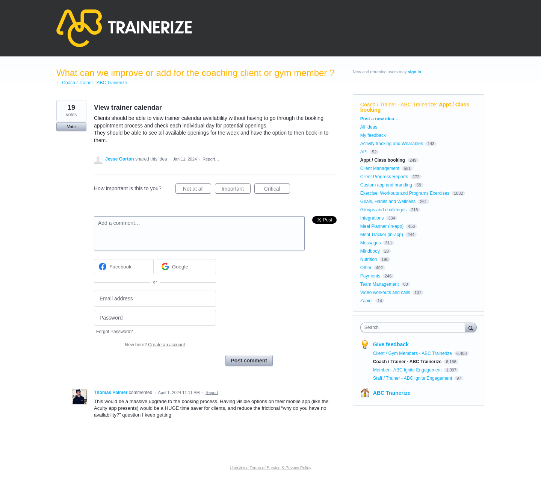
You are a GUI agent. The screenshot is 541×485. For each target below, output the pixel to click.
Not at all (197, 190)
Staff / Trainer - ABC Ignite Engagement (413, 378)
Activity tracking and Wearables (391, 143)
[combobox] (414, 327)
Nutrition (368, 259)
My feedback (373, 135)
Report (212, 392)
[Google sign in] (186, 266)
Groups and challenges (383, 209)
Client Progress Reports (384, 176)
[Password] (155, 318)
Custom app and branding (386, 185)
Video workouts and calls (385, 292)
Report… (210, 159)
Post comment (249, 361)
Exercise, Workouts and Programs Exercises (404, 193)
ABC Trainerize (392, 393)
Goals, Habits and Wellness (388, 201)
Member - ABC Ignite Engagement (408, 370)
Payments (370, 276)
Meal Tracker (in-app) (381, 234)
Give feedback (391, 344)
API (363, 152)
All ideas (368, 127)
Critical (277, 190)
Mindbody (370, 251)
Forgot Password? (114, 331)
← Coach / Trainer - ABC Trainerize (91, 82)
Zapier (366, 300)
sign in (414, 72)
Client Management (379, 168)
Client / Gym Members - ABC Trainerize (413, 353)
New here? (155, 344)
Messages (370, 243)
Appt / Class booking (382, 160)
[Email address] (155, 299)
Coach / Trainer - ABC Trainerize (398, 105)
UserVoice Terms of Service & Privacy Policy (270, 467)
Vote (71, 126)
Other (366, 267)
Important (236, 190)
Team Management (379, 284)
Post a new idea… (379, 118)
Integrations (372, 218)
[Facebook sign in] (124, 266)
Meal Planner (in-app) (381, 226)
